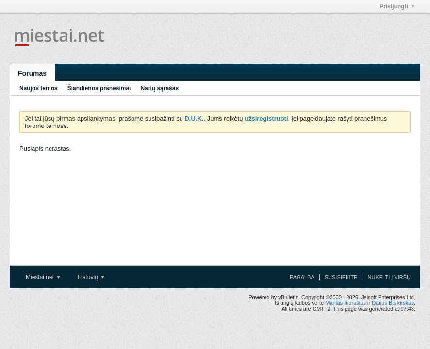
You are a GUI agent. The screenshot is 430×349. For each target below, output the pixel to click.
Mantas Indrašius (345, 303)
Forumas (32, 73)
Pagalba (302, 277)
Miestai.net (43, 277)
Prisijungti (397, 6)
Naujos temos (38, 88)
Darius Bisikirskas (393, 303)
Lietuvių (91, 277)
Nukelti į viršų (389, 277)
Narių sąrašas (159, 88)
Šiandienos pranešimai (99, 88)
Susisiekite (341, 277)
